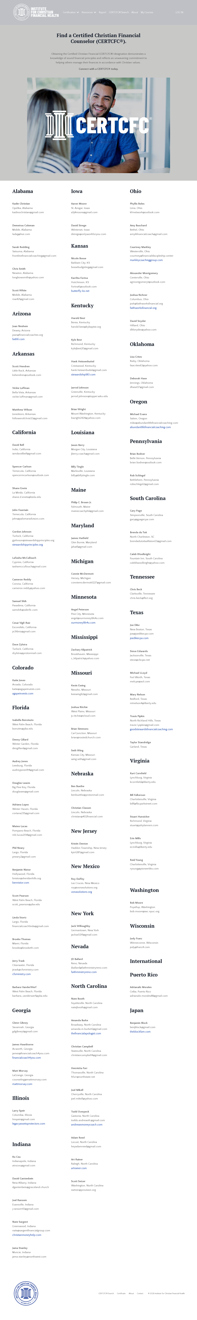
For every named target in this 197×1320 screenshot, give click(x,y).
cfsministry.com (21, 981)
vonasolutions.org (81, 898)
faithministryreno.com (84, 978)
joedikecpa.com (139, 642)
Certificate (121, 1303)
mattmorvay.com (22, 1092)
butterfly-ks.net (80, 292)
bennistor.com (20, 889)
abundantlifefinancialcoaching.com (150, 429)
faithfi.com (18, 341)
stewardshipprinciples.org (27, 548)
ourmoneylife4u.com (83, 626)
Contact (140, 1303)
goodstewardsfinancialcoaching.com (151, 734)
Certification (71, 12)
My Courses (147, 12)
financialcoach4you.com (26, 1066)
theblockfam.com (140, 1039)
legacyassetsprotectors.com (28, 1132)
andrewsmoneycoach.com (86, 1132)
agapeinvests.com (22, 698)
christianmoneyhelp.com (26, 1244)
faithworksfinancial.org (143, 309)
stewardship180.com (83, 376)
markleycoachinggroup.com (146, 261)
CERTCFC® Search (119, 12)
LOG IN (179, 12)
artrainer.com (79, 1176)
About (134, 12)
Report (102, 12)
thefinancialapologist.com (86, 1040)
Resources (89, 12)
